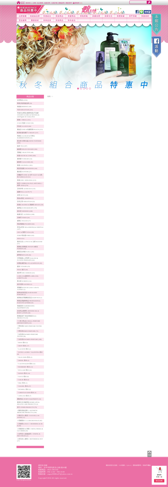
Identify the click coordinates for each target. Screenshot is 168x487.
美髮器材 (145, 16)
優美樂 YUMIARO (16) (24, 159)
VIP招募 (122, 465)
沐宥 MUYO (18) (22, 195)
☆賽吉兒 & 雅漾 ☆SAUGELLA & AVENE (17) (28, 416)
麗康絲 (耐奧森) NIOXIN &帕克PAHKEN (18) (27, 247)
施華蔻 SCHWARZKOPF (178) (27, 208)
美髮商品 (72, 16)
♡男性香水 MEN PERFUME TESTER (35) (29, 327)
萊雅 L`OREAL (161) (24, 120)
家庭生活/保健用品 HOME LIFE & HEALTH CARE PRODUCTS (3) (28, 403)
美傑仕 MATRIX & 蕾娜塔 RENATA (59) (30, 205)
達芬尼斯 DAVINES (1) (24, 284)
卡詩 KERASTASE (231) (25, 110)
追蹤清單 (47, 3)
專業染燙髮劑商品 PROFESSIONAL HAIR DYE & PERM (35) (29, 302)
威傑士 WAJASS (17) (24, 221)
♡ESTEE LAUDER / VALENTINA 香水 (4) (30, 353)
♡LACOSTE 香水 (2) (24, 349)
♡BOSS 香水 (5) (22, 342)
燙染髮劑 (23, 20)
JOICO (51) (20, 238)
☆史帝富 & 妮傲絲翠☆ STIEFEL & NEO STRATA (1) (28, 435)
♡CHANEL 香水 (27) (24, 386)
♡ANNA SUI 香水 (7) (24, 396)
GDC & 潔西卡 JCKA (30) (25, 232)
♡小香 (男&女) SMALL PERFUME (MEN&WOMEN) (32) (28, 322)
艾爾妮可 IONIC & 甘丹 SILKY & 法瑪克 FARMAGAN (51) (29, 176)
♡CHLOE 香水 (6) (23, 380)
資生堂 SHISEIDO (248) (25, 211)
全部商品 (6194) (22, 100)
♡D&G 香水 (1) (22, 383)
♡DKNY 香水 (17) (23, 346)
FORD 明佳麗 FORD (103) (25, 235)
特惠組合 (47, 16)
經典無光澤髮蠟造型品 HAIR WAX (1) (29, 297)
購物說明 (61, 3)
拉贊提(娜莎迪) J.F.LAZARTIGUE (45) (29, 263)
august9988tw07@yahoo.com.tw (60, 474)
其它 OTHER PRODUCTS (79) (27, 407)
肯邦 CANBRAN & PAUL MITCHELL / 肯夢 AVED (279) (29, 184)
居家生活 (108, 16)
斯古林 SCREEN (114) (24, 281)
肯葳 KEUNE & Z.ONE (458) (26, 155)
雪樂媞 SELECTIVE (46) (25, 152)
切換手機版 (147, 465)
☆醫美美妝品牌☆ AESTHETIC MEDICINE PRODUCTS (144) (27, 411)
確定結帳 (159, 481)
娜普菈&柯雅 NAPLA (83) (25, 252)
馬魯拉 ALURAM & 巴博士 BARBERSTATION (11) (26, 137)
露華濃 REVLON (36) (24, 255)
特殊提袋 (47, 20)
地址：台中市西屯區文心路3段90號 (52, 467)
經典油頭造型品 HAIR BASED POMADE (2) (27, 293)
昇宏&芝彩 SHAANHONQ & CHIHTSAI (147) (30, 228)
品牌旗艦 (23, 16)
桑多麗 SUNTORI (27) (24, 172)
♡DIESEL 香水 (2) (23, 360)
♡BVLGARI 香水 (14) (24, 370)
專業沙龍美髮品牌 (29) (24, 103)
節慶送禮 (96, 16)
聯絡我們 (69, 3)
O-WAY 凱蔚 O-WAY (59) (25, 123)
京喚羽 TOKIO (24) (23, 217)
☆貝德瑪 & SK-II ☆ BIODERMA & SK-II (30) (30, 425)
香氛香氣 (84, 16)
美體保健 (121, 16)
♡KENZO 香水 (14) (23, 373)
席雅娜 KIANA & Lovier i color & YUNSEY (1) (28, 288)
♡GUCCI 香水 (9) (23, 376)
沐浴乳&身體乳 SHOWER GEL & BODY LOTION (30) (28, 312)
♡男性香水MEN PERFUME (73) (27, 331)
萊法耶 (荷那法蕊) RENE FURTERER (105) (29, 142)
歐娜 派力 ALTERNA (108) (25, 214)
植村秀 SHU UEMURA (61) (26, 273)
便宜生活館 (42, 465)
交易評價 (54, 3)
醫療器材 (35, 20)
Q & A (129, 465)
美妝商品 (59, 16)
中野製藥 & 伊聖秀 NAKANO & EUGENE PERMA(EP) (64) (27, 259)
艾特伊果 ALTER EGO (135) (26, 188)
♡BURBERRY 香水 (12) (25, 367)
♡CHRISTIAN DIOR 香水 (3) (26, 392)
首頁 (48, 96)
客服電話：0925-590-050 (48, 470)
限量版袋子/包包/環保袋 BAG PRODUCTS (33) (26, 317)
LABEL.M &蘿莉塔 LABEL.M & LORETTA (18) (27, 277)
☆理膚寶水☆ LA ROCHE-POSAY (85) (29, 420)
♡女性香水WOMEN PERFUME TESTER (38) (27, 335)
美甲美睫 (133, 16)
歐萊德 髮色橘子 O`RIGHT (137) (27, 133)
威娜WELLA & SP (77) (24, 192)
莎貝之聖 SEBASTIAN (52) (26, 201)
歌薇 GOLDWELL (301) (25, 165)
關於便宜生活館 (111, 465)
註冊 (34, 3)
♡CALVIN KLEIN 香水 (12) (26, 364)
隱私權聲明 (137, 465)
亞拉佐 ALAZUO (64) (24, 126)
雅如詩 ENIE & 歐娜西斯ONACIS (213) (30, 129)
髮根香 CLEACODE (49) (25, 162)
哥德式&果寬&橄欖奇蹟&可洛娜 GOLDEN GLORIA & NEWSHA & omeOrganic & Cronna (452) (28, 115)
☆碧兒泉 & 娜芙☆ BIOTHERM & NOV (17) (30, 440)
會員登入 (29, 3)
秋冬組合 (72, 20)
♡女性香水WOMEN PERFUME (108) (29, 339)
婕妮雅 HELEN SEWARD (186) (27, 149)
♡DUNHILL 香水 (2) (24, 389)
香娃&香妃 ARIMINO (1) (25, 198)
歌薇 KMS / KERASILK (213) (26, 180)
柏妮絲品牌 (35, 16)
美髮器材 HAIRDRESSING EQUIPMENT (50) (26, 307)
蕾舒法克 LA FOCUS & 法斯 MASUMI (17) (29, 242)
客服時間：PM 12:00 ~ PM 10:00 (51, 472)
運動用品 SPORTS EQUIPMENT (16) (29, 399)
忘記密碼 (40, 3)
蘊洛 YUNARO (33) (23, 266)
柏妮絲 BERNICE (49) (24, 106)
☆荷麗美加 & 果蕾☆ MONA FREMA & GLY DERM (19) (30, 430)
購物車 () (77, 3)
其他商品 (59, 20)
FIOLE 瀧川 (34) (22, 269)
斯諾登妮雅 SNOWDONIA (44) (27, 168)
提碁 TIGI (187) (22, 146)
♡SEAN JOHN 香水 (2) (24, 357)
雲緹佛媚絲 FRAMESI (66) (25, 224)
